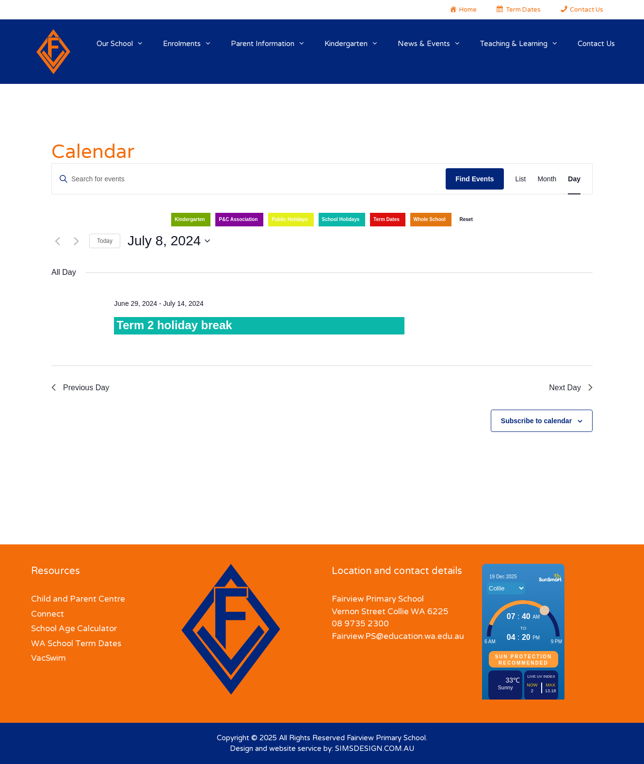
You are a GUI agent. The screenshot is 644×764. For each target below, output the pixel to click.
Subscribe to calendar (536, 421)
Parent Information (273, 43)
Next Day (571, 387)
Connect (47, 614)
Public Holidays (289, 219)
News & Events (434, 43)
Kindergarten (356, 43)
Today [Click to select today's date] (105, 241)
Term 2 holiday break (174, 325)
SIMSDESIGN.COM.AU (374, 748)
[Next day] (76, 241)
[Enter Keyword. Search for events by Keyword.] (249, 179)
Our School (125, 43)
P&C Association (238, 219)
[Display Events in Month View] (546, 179)
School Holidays (341, 219)
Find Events (474, 179)
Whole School (430, 219)
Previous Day (80, 387)
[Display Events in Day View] (574, 179)
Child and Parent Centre (78, 599)
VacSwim (48, 658)
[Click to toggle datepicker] (169, 241)
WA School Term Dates (76, 643)
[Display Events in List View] (520, 179)
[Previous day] (57, 241)
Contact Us (596, 43)
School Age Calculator (74, 628)
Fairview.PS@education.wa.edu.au (398, 636)
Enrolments (192, 43)
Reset (465, 219)
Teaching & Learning (524, 43)
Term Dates (386, 219)
